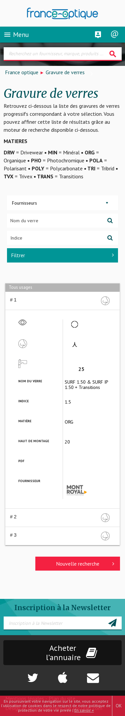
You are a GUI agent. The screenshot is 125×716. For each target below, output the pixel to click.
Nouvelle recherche (85, 563)
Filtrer (62, 255)
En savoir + (84, 710)
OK (119, 706)
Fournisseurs (24, 203)
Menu (16, 35)
